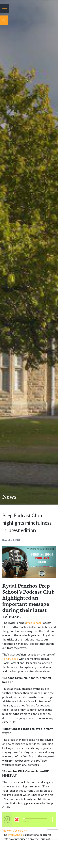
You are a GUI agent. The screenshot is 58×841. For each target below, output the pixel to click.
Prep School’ (15, 834)
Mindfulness (10, 658)
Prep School (33, 622)
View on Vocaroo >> (14, 830)
